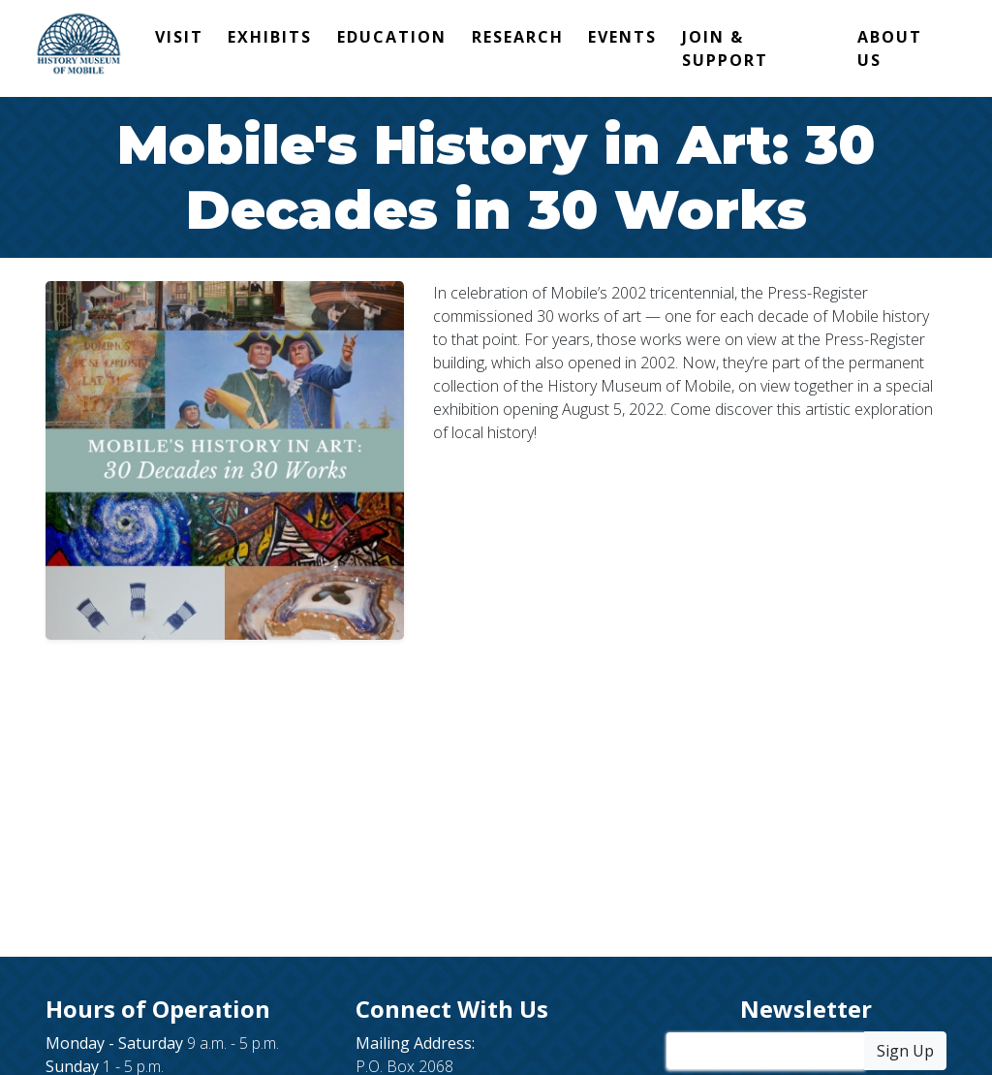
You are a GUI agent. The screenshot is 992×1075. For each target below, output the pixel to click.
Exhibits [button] (270, 36)
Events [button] (622, 36)
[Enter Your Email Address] (765, 1050)
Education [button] (392, 36)
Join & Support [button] (725, 48)
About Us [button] (889, 48)
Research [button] (518, 36)
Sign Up (905, 1050)
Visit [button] (179, 36)
